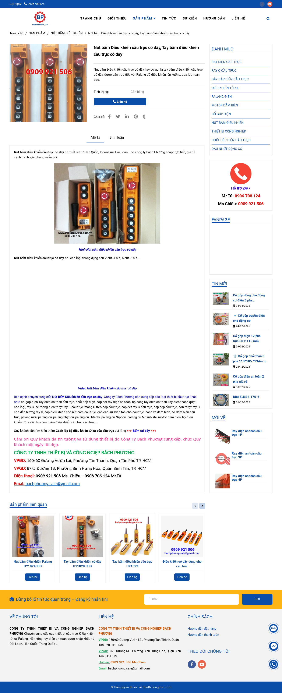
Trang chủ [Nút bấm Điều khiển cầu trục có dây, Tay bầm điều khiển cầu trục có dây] (16, 33)
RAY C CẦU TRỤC (224, 71)
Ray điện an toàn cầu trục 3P (246, 455)
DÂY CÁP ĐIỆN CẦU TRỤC (230, 79)
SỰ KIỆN (190, 18)
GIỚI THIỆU (117, 18)
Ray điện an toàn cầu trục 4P (246, 478)
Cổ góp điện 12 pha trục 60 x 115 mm (247, 338)
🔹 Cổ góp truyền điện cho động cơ (249, 318)
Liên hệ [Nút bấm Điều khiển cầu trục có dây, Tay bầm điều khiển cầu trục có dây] (120, 102)
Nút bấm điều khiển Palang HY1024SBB (33, 564)
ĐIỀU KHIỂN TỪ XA (225, 88)
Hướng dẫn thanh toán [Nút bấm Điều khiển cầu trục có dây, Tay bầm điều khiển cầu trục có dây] (203, 635)
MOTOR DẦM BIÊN (225, 105)
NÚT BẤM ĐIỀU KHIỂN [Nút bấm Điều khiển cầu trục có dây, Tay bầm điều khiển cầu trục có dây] (67, 33)
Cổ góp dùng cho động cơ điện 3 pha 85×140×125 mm (249, 298)
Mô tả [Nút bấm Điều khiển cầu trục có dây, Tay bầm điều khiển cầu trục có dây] (95, 137)
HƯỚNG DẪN (214, 18)
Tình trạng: (102, 92)
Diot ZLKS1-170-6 (246, 397)
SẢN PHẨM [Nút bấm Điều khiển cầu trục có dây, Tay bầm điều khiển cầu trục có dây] (37, 33)
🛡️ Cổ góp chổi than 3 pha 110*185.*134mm (249, 358)
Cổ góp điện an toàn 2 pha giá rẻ (248, 379)
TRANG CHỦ (90, 18)
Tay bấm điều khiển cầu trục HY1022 (132, 564)
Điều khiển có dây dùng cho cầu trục (182, 564)
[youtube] (271, 4)
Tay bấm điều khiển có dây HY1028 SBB (82, 564)
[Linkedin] (127, 116)
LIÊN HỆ (238, 18)
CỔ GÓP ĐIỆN (221, 114)
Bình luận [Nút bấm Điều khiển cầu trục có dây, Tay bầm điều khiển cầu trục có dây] (116, 137)
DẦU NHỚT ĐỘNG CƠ (227, 149)
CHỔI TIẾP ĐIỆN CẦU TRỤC (231, 140)
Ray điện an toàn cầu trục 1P (246, 433)
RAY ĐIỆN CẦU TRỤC (227, 62)
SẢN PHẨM (144, 18)
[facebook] (263, 4)
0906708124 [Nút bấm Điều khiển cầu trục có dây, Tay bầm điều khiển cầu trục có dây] (34, 4)
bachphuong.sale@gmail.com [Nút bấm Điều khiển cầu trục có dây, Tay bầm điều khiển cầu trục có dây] (52, 483)
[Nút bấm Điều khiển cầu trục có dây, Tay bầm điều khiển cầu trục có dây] (40, 18)
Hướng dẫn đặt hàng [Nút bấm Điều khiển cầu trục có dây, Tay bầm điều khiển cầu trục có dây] (202, 628)
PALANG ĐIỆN (222, 97)
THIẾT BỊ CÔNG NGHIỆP (229, 131)
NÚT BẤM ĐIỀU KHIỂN (228, 123)
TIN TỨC (169, 18)
